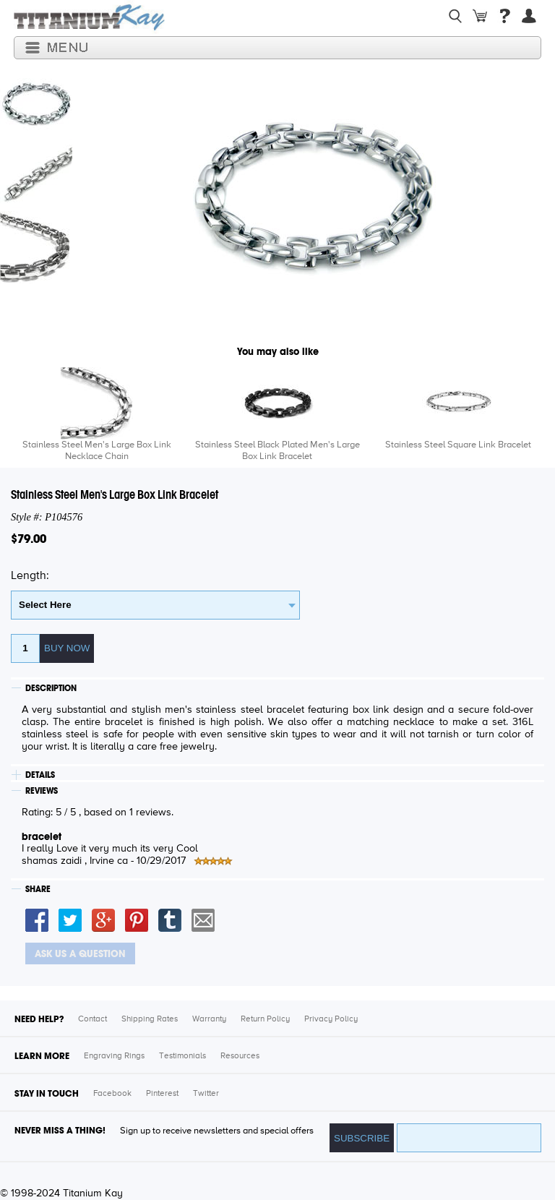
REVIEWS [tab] (41, 791)
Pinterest (162, 1093)
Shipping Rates (149, 1019)
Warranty (209, 1019)
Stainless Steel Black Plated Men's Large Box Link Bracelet (277, 450)
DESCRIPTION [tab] (51, 688)
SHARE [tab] (38, 889)
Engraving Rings (114, 1056)
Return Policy (265, 1019)
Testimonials (182, 1056)
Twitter (206, 1093)
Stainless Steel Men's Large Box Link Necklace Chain (96, 450)
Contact (92, 1019)
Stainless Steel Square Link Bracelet (458, 445)
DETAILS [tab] (40, 775)
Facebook (112, 1093)
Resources (239, 1056)
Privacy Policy (331, 1019)
